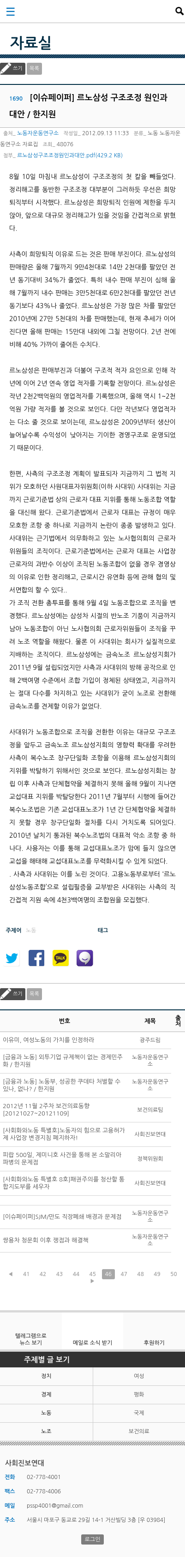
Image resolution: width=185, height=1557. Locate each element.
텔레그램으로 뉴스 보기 (31, 1339)
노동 (46, 1413)
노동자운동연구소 (38, 133)
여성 (139, 1376)
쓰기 (18, 68)
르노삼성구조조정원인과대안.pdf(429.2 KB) (70, 155)
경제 (46, 1394)
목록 (34, 68)
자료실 (31, 43)
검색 (179, 11)
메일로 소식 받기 (93, 1343)
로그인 (93, 1539)
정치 (46, 1376)
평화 (139, 1394)
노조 (46, 1431)
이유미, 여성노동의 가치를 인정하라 (48, 1040)
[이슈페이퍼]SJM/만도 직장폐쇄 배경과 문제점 (62, 1217)
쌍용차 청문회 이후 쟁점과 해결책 (46, 1240)
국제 (139, 1413)
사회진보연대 (95, 11)
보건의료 (139, 1431)
